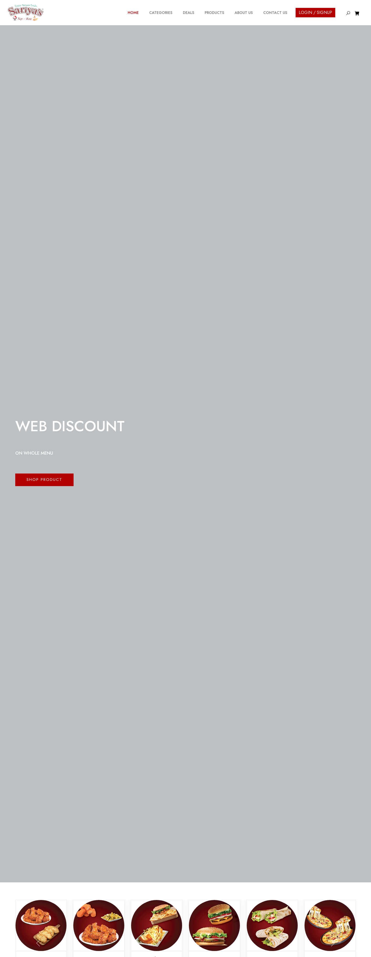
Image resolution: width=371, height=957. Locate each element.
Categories (160, 12)
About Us (244, 12)
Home (133, 12)
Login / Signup (315, 12)
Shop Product (44, 479)
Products (214, 12)
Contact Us (275, 12)
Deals (188, 12)
